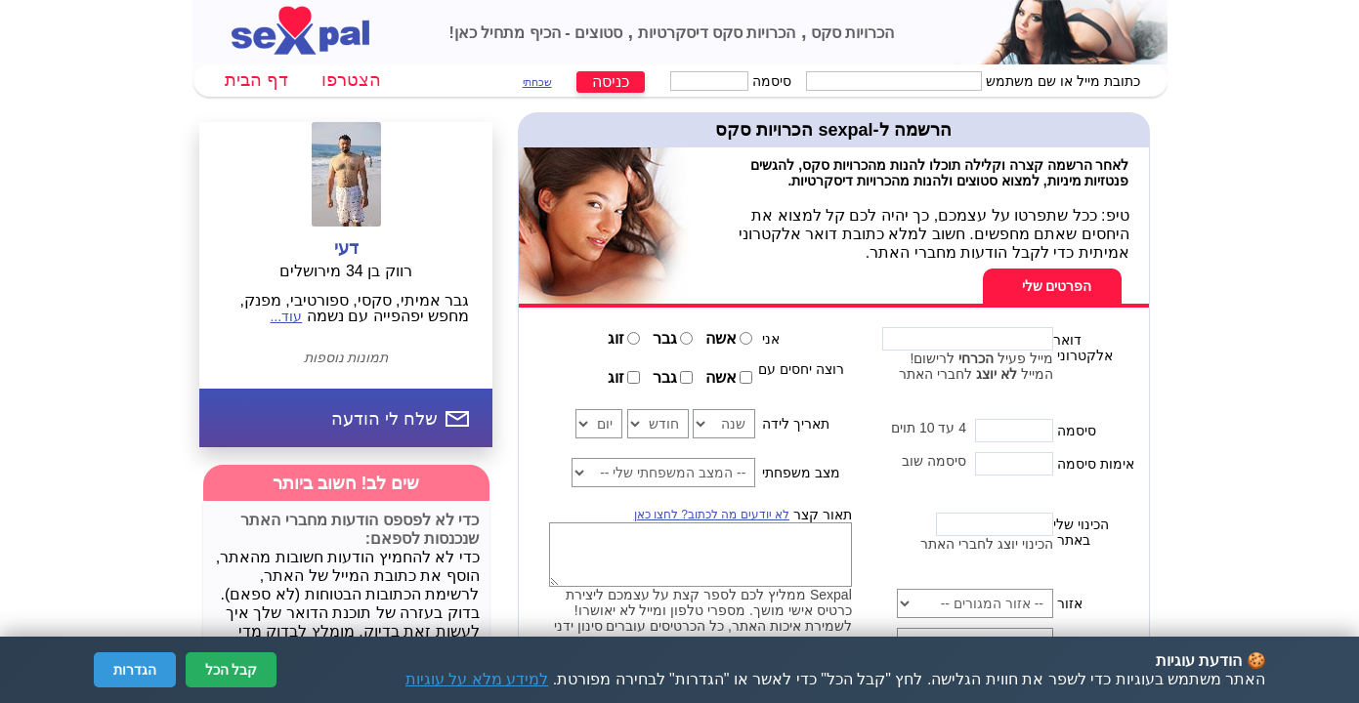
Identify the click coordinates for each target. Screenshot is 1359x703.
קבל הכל (231, 670)
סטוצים (596, 32)
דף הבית (256, 80)
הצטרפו (351, 80)
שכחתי (537, 82)
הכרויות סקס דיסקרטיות (714, 32)
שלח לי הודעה (384, 419)
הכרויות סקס (851, 32)
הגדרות (134, 670)
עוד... (287, 316)
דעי (346, 248)
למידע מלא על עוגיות (476, 679)
